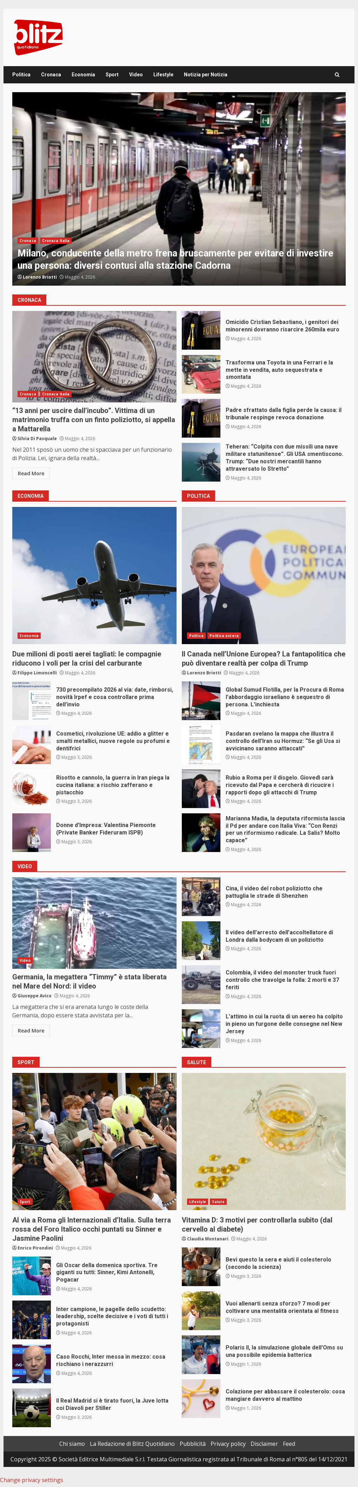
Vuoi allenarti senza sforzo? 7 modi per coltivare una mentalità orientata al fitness (201, 1310)
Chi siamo (72, 1444)
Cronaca (51, 74)
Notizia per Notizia (205, 74)
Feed (289, 1444)
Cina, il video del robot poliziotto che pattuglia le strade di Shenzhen (201, 896)
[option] (179, 189)
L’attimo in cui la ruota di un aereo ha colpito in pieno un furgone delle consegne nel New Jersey (201, 1028)
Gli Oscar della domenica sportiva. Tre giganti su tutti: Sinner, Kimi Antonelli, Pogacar (31, 1276)
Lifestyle (163, 74)
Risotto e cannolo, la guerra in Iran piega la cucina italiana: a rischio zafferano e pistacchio (31, 788)
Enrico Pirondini (35, 1248)
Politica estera (224, 635)
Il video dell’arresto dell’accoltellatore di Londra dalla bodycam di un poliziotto (201, 940)
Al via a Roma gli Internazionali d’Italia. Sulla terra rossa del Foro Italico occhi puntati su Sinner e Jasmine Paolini (94, 1141)
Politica (21, 74)
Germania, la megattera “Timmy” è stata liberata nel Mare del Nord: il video (94, 923)
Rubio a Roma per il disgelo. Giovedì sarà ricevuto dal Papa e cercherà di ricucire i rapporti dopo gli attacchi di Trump (201, 788)
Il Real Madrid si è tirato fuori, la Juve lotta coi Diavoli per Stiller (31, 1407)
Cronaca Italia (55, 240)
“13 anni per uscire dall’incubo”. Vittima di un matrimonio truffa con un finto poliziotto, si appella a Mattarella (94, 356)
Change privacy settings (31, 1480)
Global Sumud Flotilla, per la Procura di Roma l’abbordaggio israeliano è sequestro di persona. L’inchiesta (201, 700)
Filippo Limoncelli (37, 673)
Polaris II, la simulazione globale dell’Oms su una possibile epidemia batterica (201, 1354)
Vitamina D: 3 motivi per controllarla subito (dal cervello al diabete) (264, 1141)
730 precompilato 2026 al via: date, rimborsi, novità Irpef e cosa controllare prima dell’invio (31, 700)
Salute (218, 1201)
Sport (112, 74)
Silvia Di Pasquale (37, 438)
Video (136, 74)
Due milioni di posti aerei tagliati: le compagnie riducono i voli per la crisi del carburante (94, 575)
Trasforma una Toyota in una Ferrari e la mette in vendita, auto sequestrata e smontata (201, 374)
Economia (83, 74)
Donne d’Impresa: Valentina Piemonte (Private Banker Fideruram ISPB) (31, 832)
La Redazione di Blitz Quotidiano (132, 1444)
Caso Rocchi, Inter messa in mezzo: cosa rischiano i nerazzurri (31, 1364)
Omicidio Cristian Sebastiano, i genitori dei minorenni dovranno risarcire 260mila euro (201, 330)
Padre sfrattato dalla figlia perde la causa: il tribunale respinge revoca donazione (201, 418)
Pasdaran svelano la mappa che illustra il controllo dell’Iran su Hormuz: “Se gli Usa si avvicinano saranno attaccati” (201, 744)
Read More (31, 473)
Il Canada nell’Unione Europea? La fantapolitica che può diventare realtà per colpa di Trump (264, 575)
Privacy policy (228, 1444)
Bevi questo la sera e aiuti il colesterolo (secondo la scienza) (201, 1266)
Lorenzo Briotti (40, 277)
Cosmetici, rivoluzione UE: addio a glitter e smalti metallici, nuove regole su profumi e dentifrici (31, 744)
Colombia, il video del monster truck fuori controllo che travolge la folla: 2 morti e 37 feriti (201, 984)
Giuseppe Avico (35, 996)
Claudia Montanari (207, 1239)
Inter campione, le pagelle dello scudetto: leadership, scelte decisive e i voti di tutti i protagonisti (31, 1320)
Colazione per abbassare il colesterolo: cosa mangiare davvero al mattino (201, 1398)
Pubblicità (193, 1444)
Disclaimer (264, 1444)
